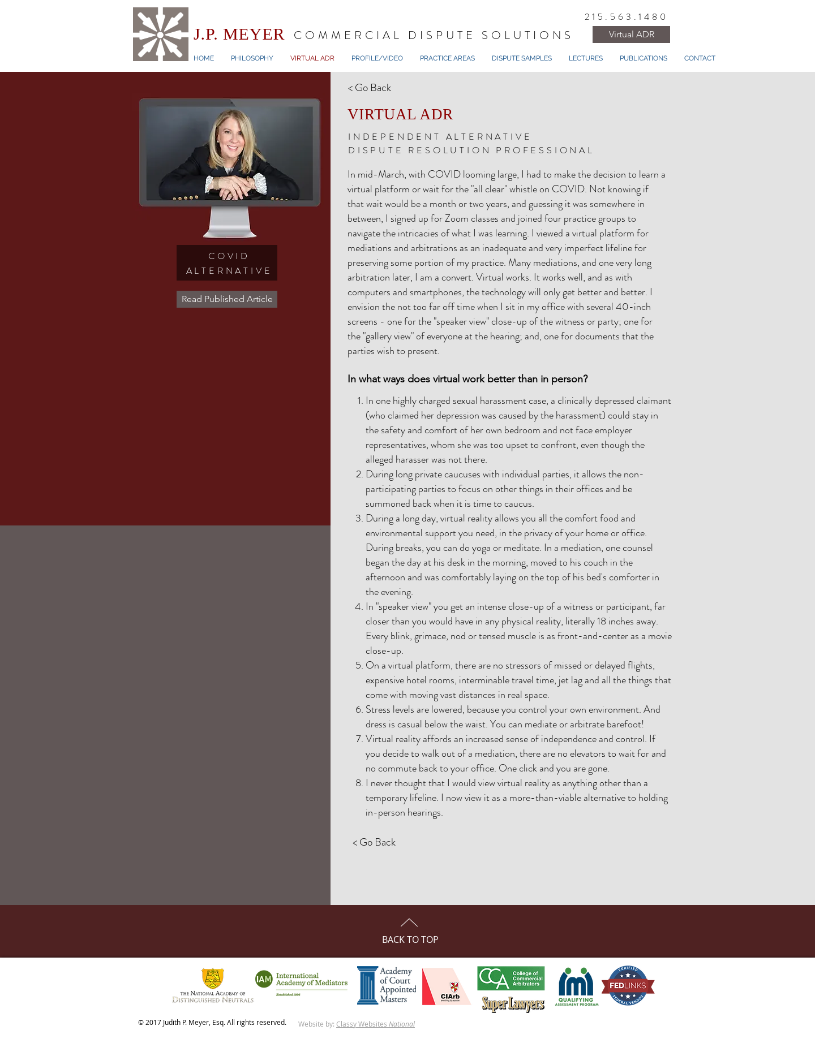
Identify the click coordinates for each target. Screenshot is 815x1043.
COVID (229, 255)
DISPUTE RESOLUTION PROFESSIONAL (471, 150)
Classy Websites (375, 1023)
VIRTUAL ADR (400, 114)
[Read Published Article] (227, 299)
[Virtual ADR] (631, 34)
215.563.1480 (626, 16)
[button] (447, 58)
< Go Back (369, 87)
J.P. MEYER (239, 33)
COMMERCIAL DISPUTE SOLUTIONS (434, 35)
